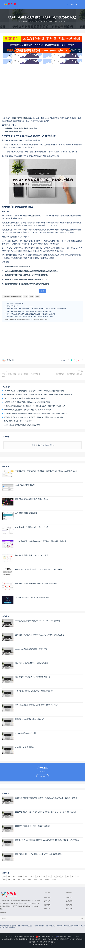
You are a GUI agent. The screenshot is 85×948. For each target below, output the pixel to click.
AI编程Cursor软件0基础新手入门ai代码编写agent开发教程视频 (38, 569)
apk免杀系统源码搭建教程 (25, 485)
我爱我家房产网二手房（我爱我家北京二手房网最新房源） (27, 275)
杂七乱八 (44, 21)
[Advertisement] (42, 90)
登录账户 (39, 445)
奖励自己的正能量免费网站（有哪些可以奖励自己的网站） (37, 705)
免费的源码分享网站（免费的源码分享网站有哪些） (34, 691)
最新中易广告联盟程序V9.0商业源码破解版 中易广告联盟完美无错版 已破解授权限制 (35, 413)
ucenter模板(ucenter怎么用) (25, 733)
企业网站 (20, 876)
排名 (78, 876)
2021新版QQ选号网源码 (24, 747)
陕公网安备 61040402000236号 (67, 936)
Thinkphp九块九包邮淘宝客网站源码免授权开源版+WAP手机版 (27, 410)
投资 (44, 876)
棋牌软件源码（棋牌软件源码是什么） (69, 374)
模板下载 (32, 876)
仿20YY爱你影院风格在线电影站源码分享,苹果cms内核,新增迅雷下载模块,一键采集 (46, 798)
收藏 (42, 291)
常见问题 (69, 901)
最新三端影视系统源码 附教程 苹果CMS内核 (31, 499)
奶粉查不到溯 (19, 118)
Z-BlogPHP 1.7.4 (46, 944)
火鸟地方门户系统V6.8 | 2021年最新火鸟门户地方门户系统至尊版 (39, 635)
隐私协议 (69, 897)
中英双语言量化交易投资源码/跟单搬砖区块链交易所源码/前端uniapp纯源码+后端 (46, 471)
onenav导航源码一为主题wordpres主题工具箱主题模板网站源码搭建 (40, 541)
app (24, 879)
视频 (9, 876)
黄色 (37, 296)
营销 (53, 876)
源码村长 (10, 360)
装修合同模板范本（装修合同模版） (18, 266)
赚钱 (58, 876)
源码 (26, 118)
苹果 (4, 876)
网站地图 (47, 905)
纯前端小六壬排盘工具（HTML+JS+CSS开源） (32, 555)
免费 (41, 879)
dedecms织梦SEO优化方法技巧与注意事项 (31, 649)
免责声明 (69, 905)
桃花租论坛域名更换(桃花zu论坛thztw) (29, 719)
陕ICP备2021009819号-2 (45, 936)
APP (14, 876)
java (38, 876)
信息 (32, 216)
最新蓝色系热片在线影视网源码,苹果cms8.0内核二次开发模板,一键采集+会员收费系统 (47, 840)
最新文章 (47, 908)
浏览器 (35, 879)
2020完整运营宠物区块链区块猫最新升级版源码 (22, 425)
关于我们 (47, 897)
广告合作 (47, 901)
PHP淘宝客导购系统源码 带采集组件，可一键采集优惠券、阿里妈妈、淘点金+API (34, 406)
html (29, 879)
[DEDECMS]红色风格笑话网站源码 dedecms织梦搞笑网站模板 (27, 402)
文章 (19, 879)
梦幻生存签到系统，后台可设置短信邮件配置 (32, 597)
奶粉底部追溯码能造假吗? (14, 132)
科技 (4, 879)
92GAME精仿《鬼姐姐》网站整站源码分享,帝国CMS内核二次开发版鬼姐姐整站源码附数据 (38, 394)
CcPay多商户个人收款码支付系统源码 (18, 421)
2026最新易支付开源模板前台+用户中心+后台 (32, 527)
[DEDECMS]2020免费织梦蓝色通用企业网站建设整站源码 (25, 398)
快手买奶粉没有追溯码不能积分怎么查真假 (21, 128)
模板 (14, 879)
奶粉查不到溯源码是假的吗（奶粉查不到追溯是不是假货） (31, 319)
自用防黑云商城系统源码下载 (26, 513)
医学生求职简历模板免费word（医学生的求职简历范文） (26, 279)
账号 (73, 876)
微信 (26, 876)
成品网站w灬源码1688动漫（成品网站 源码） (32, 663)
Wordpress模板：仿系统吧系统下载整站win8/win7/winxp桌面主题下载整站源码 (34, 391)
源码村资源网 (9, 319)
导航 (9, 879)
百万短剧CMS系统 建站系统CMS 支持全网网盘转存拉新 (36, 583)
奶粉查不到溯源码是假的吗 (12, 296)
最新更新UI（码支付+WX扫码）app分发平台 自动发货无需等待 (39, 854)
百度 (68, 876)
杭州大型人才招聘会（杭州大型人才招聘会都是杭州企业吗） (27, 284)
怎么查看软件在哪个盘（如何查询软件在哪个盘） (33, 677)
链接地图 (69, 908)
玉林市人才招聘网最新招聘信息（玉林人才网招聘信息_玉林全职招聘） (31, 271)
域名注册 (54, 879)
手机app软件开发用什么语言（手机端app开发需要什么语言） (21, 375)
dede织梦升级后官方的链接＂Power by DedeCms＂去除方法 (37, 621)
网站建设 (47, 879)
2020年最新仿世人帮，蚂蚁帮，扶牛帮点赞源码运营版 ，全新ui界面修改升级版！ (45, 812)
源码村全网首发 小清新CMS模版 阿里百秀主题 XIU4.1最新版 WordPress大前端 (33, 417)
